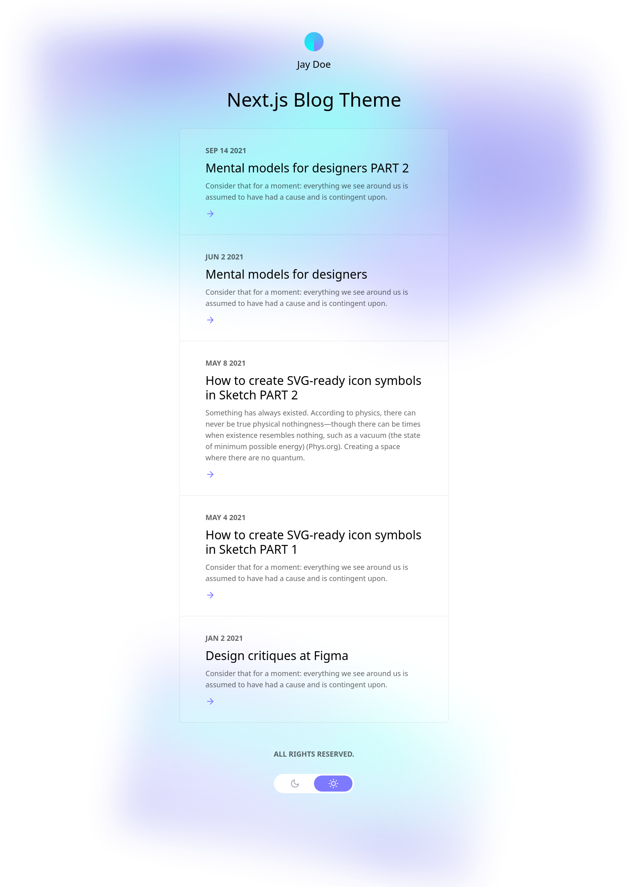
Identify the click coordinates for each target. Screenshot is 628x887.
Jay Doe (314, 64)
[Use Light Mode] (333, 784)
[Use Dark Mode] (295, 784)
